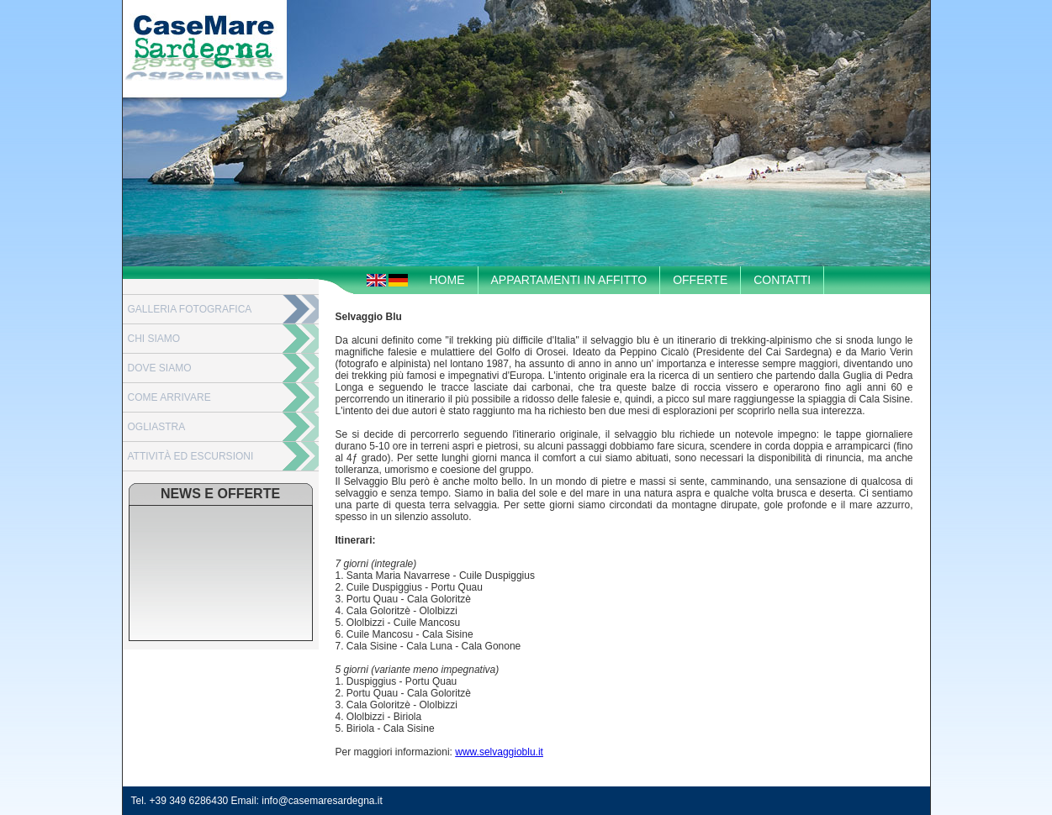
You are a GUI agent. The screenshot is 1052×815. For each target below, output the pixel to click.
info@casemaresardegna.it (322, 801)
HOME (447, 280)
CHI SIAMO (154, 338)
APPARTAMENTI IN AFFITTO (569, 280)
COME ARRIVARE (169, 397)
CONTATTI (782, 280)
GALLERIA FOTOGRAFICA (190, 309)
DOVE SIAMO (160, 368)
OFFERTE (700, 280)
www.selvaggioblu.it (499, 752)
